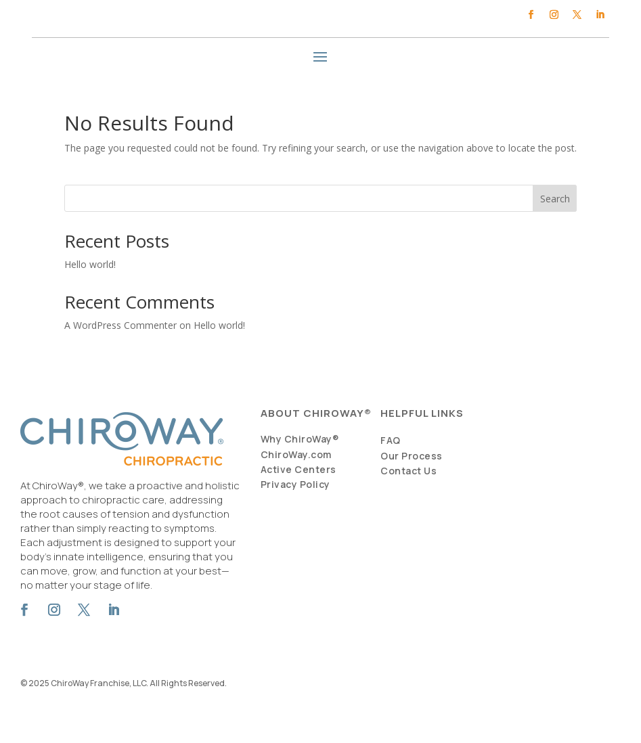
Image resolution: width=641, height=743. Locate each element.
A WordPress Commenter (120, 325)
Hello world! (90, 264)
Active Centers (298, 469)
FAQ (390, 440)
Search (555, 198)
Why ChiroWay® (300, 438)
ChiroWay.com (296, 454)
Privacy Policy (295, 484)
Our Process (411, 455)
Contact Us (408, 470)
